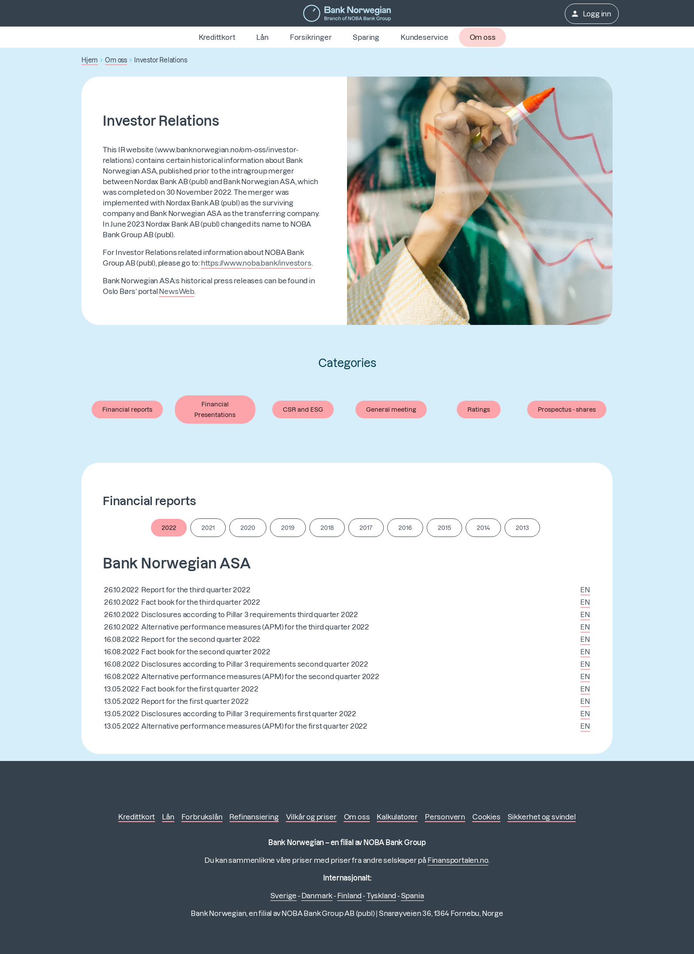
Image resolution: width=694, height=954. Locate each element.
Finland (349, 896)
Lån (262, 37)
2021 (208, 527)
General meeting (391, 409)
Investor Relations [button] (160, 60)
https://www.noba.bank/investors (256, 263)
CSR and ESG (303, 409)
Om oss (483, 37)
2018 (327, 527)
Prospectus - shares (567, 409)
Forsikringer (311, 37)
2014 (483, 527)
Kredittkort (217, 37)
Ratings (478, 409)
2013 (522, 527)
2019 (288, 527)
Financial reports (127, 409)
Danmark (317, 896)
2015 (444, 527)
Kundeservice (424, 37)
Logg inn (591, 13)
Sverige (283, 896)
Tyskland (381, 896)
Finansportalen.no (458, 860)
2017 (366, 527)
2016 (405, 527)
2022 (169, 527)
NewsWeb (176, 291)
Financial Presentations (214, 409)
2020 (247, 527)
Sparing (366, 37)
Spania (412, 896)
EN (585, 590)
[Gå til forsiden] (347, 13)
